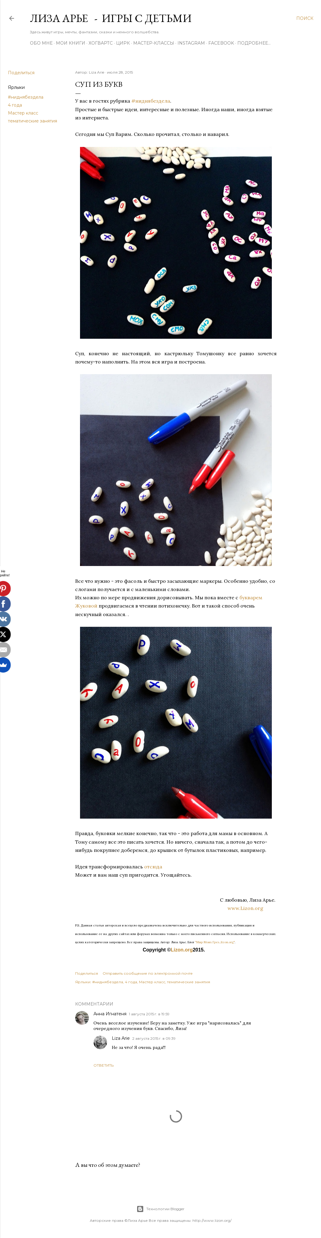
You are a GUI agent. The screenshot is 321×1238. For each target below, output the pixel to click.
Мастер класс (23, 113)
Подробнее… (254, 43)
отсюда (152, 867)
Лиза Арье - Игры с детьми (111, 18)
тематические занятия (32, 121)
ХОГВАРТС (101, 43)
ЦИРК (123, 43)
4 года (15, 105)
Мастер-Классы (153, 43)
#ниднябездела (25, 97)
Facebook (221, 43)
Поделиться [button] (21, 72)
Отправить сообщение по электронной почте (148, 973)
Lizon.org (182, 949)
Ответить (103, 1065)
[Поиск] (304, 18)
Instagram (191, 43)
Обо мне (41, 43)
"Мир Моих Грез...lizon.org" (215, 942)
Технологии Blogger (160, 1209)
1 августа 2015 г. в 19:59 (149, 1014)
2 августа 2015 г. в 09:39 (154, 1038)
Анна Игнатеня (109, 1014)
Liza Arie (121, 1038)
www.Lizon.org (252, 908)
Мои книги (70, 43)
